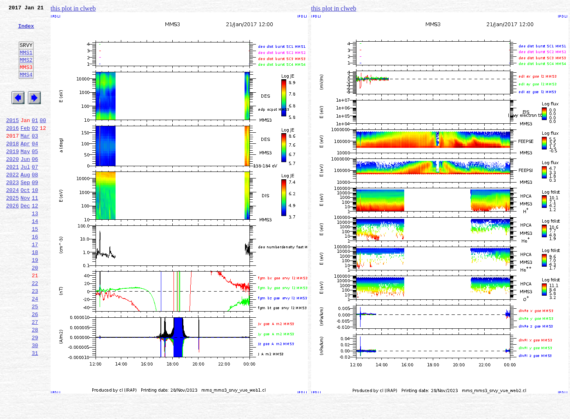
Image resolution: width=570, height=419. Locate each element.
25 (35, 355)
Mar (25, 157)
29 (35, 391)
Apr (25, 166)
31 (35, 409)
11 (35, 229)
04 (35, 166)
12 (35, 238)
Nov (25, 229)
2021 (12, 193)
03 (35, 157)
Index (26, 30)
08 (35, 202)
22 (35, 328)
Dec (25, 238)
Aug (25, 202)
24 (35, 346)
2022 (12, 202)
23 (35, 337)
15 (35, 265)
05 (35, 175)
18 (35, 292)
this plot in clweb (73, 8)
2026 (12, 238)
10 (35, 220)
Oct (25, 220)
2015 (12, 139)
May (25, 175)
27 (35, 373)
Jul (25, 193)
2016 (12, 148)
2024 (12, 220)
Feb (25, 148)
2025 (12, 229)
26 (35, 364)
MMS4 (26, 87)
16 (35, 274)
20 (35, 310)
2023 (12, 211)
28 (35, 382)
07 (35, 193)
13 (35, 247)
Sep (25, 211)
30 (35, 400)
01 (35, 139)
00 (43, 139)
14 (35, 256)
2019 (12, 175)
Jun (25, 184)
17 (35, 283)
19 (35, 301)
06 (35, 184)
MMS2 (26, 70)
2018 (12, 166)
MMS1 (26, 62)
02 (35, 148)
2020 (12, 184)
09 (35, 211)
